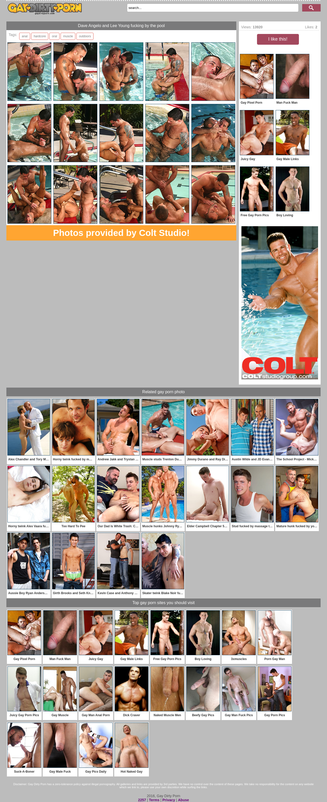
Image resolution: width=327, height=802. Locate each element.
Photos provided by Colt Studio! (121, 233)
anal (25, 36)
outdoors (85, 36)
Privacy (168, 800)
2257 (142, 800)
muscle (68, 36)
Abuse (183, 800)
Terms (154, 800)
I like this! (277, 39)
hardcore (40, 36)
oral (54, 36)
